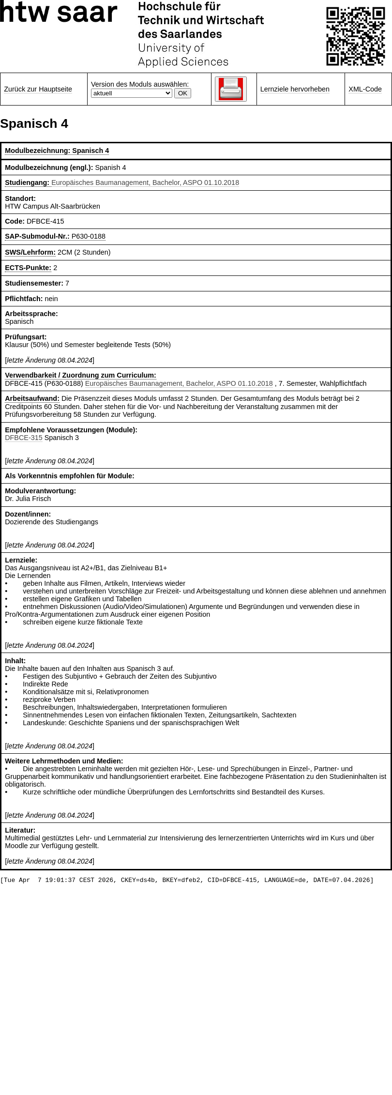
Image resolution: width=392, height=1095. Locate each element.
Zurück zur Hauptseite (38, 89)
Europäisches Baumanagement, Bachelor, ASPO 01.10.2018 (145, 182)
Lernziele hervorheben (295, 89)
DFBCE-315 (24, 437)
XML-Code (365, 89)
